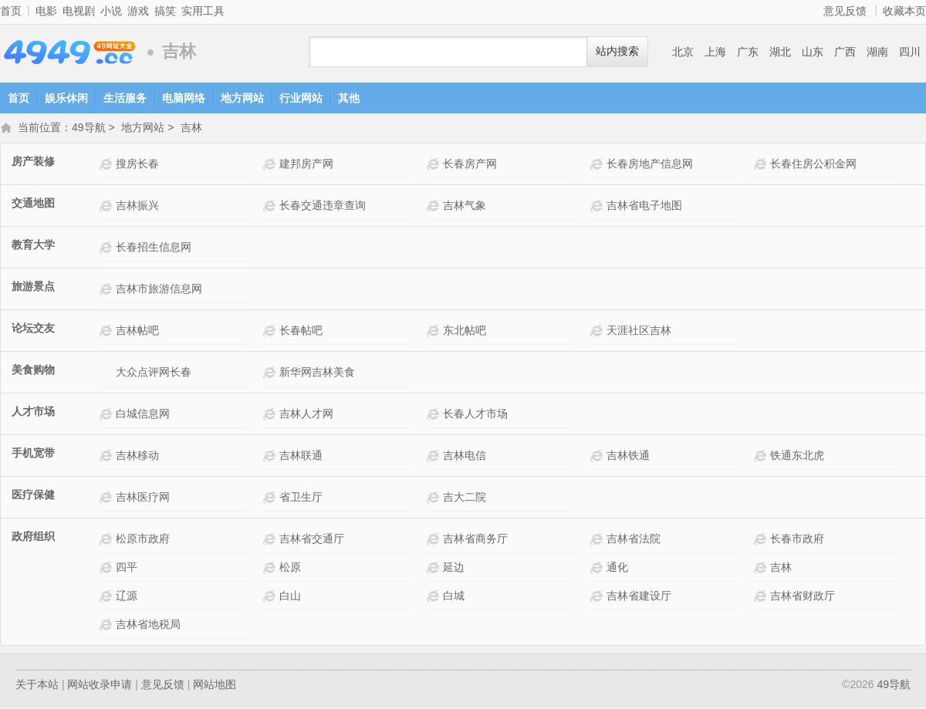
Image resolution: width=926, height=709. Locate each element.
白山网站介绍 (271, 597)
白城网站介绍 (435, 597)
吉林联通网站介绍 (271, 457)
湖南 (877, 52)
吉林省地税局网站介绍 (108, 626)
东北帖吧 (464, 332)
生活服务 (125, 98)
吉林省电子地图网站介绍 (598, 207)
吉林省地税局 (148, 626)
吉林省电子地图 (644, 207)
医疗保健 (33, 496)
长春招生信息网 (153, 248)
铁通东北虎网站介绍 (762, 457)
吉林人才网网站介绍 (271, 415)
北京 (683, 52)
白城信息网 (143, 415)
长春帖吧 (301, 332)
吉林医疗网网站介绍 (108, 498)
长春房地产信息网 (650, 165)
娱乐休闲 (66, 98)
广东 (748, 52)
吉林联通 (301, 457)
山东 (812, 52)
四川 (910, 52)
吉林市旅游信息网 (159, 290)
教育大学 (33, 246)
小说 (111, 11)
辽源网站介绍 (108, 597)
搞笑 (165, 11)
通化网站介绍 (598, 569)
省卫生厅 (301, 498)
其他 (349, 98)
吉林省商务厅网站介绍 (435, 540)
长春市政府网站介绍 (762, 540)
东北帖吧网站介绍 (435, 332)
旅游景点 (33, 288)
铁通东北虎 (797, 457)
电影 (46, 11)
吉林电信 (464, 457)
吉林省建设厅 (639, 597)
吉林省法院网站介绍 (598, 540)
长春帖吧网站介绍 (271, 332)
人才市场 (33, 413)
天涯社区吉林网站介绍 (598, 332)
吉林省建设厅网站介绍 (598, 597)
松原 (290, 568)
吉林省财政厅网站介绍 (762, 597)
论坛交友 (33, 329)
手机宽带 (33, 454)
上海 (715, 52)
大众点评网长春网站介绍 (108, 373)
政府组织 (33, 538)
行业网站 (301, 98)
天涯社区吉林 (639, 332)
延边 (454, 568)
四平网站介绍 (108, 569)
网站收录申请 (99, 686)
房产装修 (33, 163)
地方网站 (242, 98)
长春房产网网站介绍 (435, 165)
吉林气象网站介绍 (435, 207)
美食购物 (33, 371)
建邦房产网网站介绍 (271, 165)
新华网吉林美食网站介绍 (271, 373)
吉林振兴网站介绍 (108, 207)
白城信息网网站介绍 (108, 415)
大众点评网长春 (153, 373)
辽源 (126, 597)
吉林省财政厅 (802, 597)
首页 (11, 11)
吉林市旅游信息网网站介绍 (108, 290)
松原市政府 (143, 540)
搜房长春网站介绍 (108, 165)
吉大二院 (464, 498)
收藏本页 (904, 11)
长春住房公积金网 (813, 165)
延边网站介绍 (435, 569)
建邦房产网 (306, 165)
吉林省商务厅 (475, 540)
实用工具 (203, 11)
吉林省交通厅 (311, 540)
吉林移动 (137, 457)
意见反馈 (845, 11)
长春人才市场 (475, 415)
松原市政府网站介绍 (108, 540)
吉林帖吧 (137, 332)
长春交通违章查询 (322, 207)
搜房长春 (137, 165)
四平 (126, 568)
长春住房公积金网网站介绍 (762, 165)
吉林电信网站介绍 (435, 457)
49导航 (69, 52)
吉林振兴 (137, 207)
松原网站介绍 (271, 569)
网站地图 (214, 686)
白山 (290, 597)
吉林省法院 (634, 540)
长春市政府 (797, 540)
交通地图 (33, 204)
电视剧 (79, 11)
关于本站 (37, 686)
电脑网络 (183, 98)
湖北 (780, 52)
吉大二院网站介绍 (435, 498)
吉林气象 (464, 207)
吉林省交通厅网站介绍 (271, 540)
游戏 (138, 11)
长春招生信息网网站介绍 (108, 248)
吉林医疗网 (143, 498)
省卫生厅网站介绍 (271, 498)
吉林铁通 (628, 457)
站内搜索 (617, 51)
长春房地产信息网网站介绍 (598, 165)
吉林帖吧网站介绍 (108, 332)
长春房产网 (470, 165)
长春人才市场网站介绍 (435, 415)
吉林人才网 (306, 415)
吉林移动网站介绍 (108, 457)
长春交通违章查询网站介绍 (271, 207)
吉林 (191, 129)
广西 (845, 52)
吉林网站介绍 (762, 569)
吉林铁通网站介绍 (598, 457)
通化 (617, 568)
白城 (454, 597)
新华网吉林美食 (317, 373)
